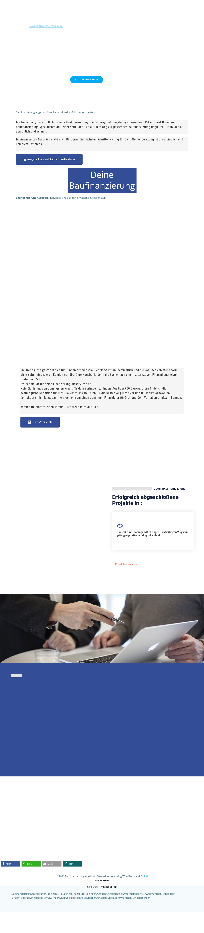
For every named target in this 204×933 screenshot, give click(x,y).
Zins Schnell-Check (101, 24)
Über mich (140, 24)
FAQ (154, 24)
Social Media (169, 24)
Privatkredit (76, 24)
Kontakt (123, 24)
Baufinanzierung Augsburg (47, 24)
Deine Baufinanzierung (102, 200)
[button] (10, 884)
